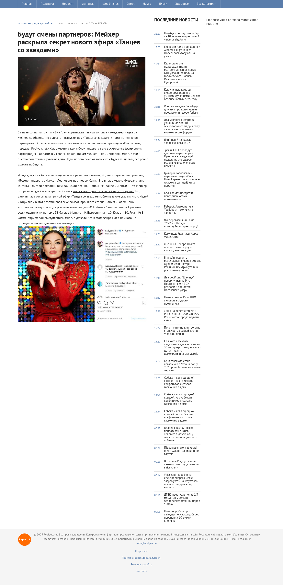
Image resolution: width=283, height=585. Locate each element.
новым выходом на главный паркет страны (103, 191)
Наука (147, 4)
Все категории (206, 4)
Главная (27, 4)
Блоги (163, 4)
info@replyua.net (147, 543)
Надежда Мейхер (43, 23)
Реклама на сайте (141, 564)
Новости (68, 4)
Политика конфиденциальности (141, 558)
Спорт (131, 4)
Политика (47, 4)
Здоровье (182, 4)
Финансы (88, 4)
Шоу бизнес (110, 4)
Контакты (141, 571)
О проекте (141, 551)
